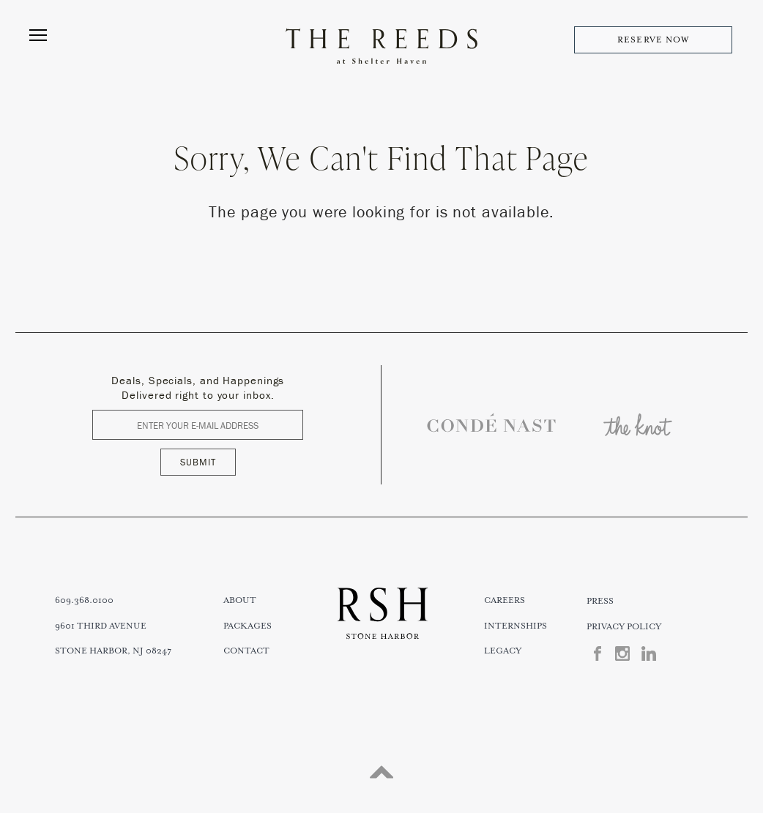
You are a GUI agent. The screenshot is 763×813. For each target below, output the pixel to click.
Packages (247, 626)
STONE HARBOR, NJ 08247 (113, 651)
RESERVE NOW (652, 40)
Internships (515, 626)
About (239, 600)
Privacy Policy (624, 627)
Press (600, 601)
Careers (504, 600)
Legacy (502, 651)
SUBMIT (198, 462)
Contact (246, 651)
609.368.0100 (84, 600)
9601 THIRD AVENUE (100, 626)
